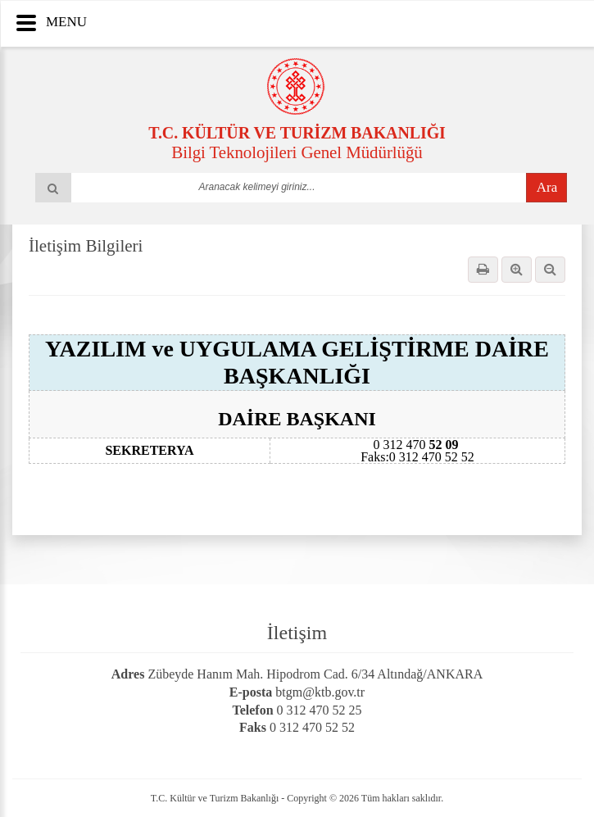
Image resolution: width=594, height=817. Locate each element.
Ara (547, 187)
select (416, 187)
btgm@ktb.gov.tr (320, 692)
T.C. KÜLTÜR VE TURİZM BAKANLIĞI (297, 133)
